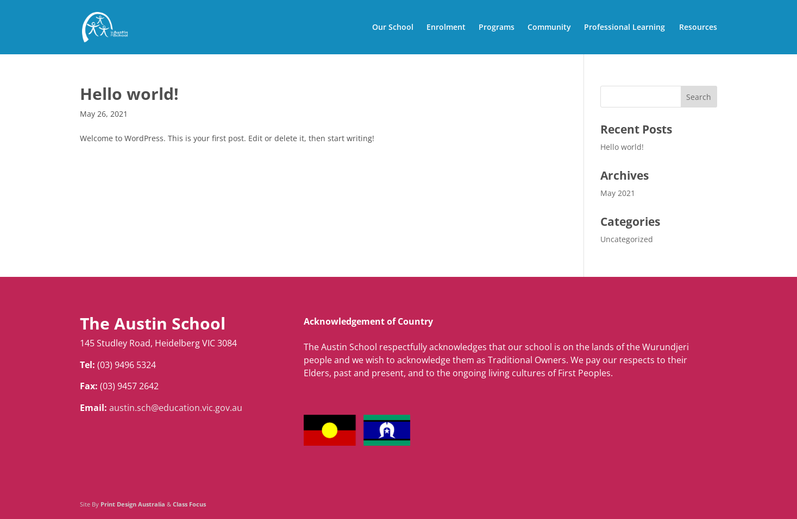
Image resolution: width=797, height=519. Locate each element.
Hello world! (129, 94)
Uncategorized (626, 239)
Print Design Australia (133, 504)
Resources (698, 27)
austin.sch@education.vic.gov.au (175, 408)
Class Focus (189, 504)
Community (549, 27)
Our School (392, 27)
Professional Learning (624, 27)
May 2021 (617, 193)
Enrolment (446, 27)
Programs (496, 27)
